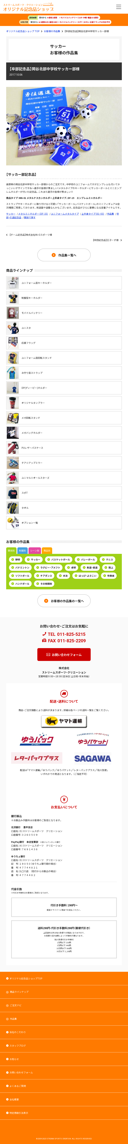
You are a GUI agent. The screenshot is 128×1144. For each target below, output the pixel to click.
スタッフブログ (18, 1045)
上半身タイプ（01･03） (93, 213)
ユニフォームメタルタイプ (65, 213)
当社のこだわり (18, 1032)
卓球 (71, 567)
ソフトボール (20, 575)
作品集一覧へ (67, 255)
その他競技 (44, 583)
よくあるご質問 (18, 1086)
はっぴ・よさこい (85, 575)
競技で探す (30, 217)
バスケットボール (58, 559)
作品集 (110, 213)
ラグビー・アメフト (48, 567)
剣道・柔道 (90, 567)
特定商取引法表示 (19, 1113)
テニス (107, 559)
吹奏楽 (108, 575)
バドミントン (20, 567)
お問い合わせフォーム (67, 654)
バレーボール (86, 559)
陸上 (108, 567)
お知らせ (14, 1059)
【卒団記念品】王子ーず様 (105, 240)
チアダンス (44, 575)
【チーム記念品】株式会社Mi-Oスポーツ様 (31, 234)
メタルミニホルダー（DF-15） (33, 213)
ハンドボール (20, 583)
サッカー (11, 213)
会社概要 (14, 1099)
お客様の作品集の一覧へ (67, 601)
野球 (15, 559)
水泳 (63, 575)
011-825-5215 (71, 634)
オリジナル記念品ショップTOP (26, 978)
